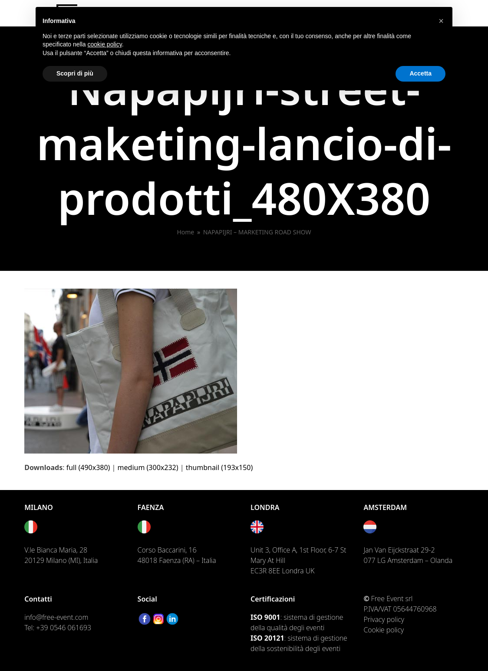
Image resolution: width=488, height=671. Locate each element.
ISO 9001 (265, 617)
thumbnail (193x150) (219, 467)
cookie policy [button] (105, 44)
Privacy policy (383, 619)
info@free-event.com (56, 617)
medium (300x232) (148, 467)
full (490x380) (88, 467)
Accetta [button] (420, 73)
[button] (441, 21)
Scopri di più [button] (74, 73)
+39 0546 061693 (63, 627)
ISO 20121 (267, 638)
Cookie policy (383, 630)
